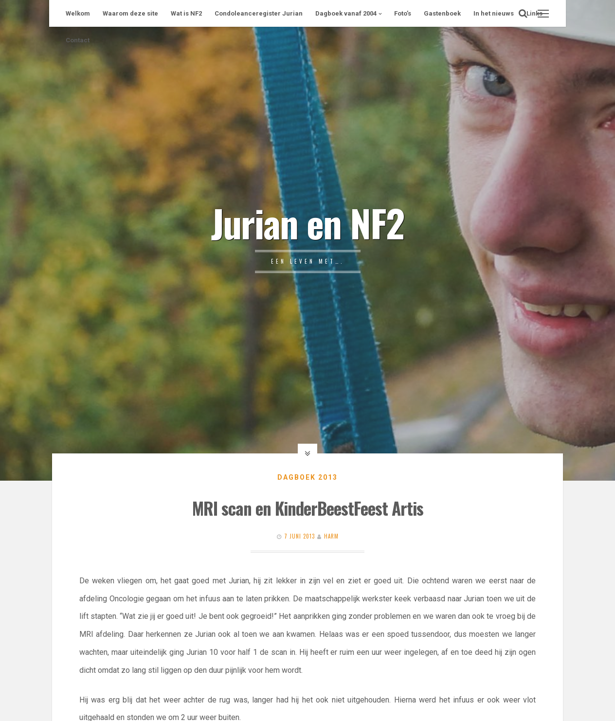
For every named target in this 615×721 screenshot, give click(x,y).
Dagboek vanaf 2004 (346, 13)
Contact (78, 40)
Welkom (78, 13)
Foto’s (402, 13)
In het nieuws (493, 13)
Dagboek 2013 (307, 477)
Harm (331, 536)
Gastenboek (442, 13)
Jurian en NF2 (307, 222)
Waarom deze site (130, 13)
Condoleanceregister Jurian (259, 13)
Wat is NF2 (186, 13)
